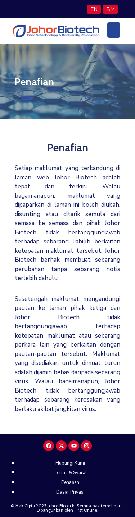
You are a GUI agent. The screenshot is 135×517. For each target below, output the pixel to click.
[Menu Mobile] (113, 30)
